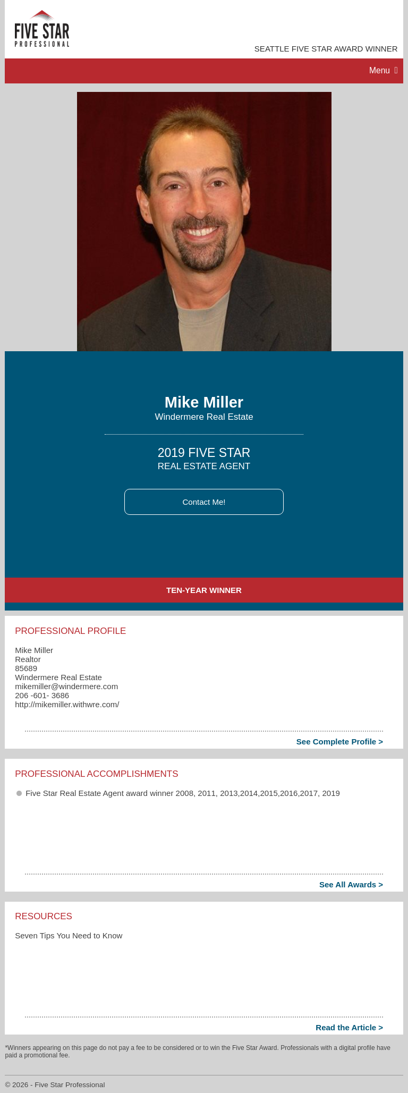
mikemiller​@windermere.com (66, 686)
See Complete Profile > (339, 741)
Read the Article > (349, 1027)
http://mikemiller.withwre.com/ (67, 704)
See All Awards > (351, 884)
